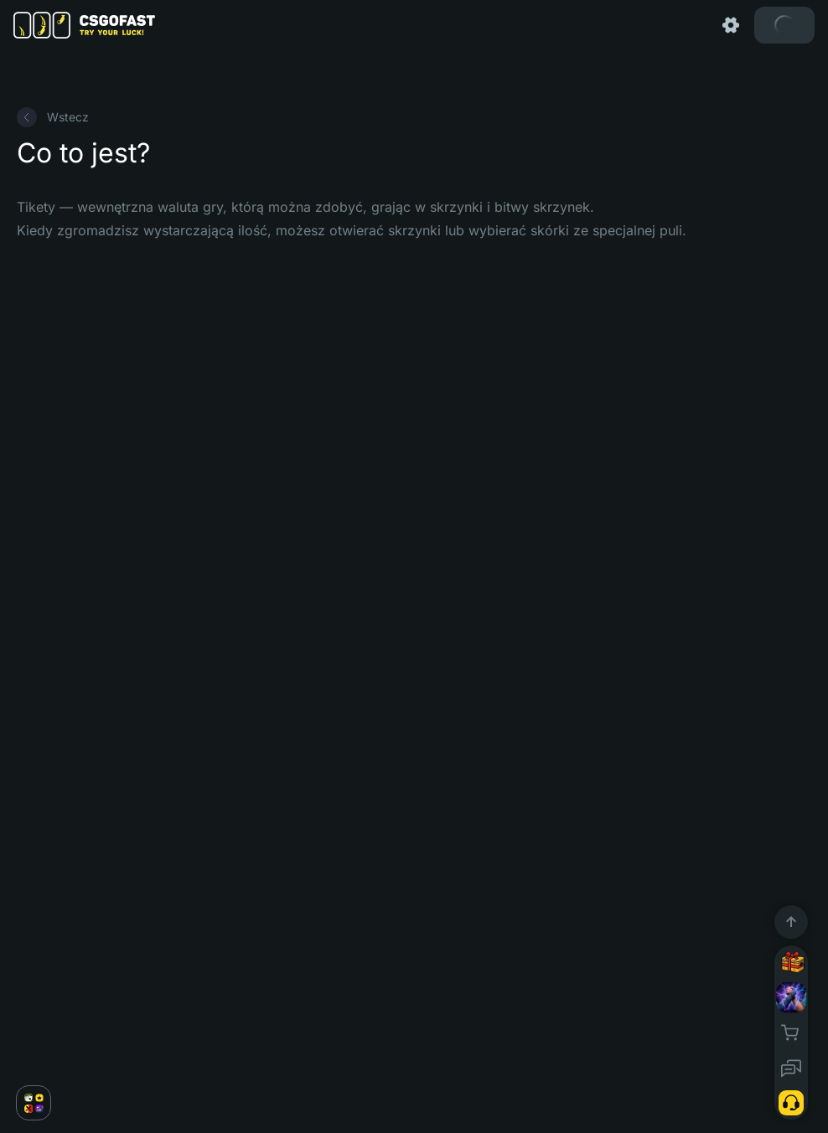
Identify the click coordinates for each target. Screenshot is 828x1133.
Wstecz (53, 117)
